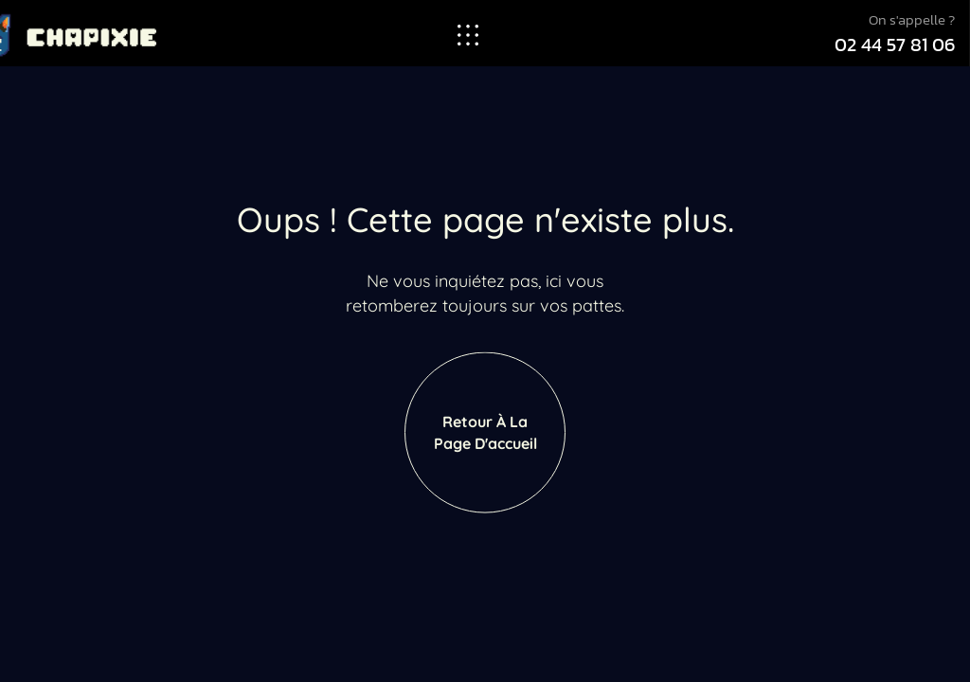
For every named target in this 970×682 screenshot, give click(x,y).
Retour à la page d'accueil (485, 449)
